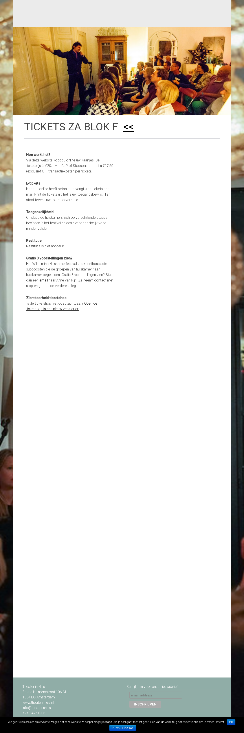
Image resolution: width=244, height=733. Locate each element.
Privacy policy (123, 727)
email (43, 280)
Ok (231, 722)
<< (128, 126)
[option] (122, 71)
